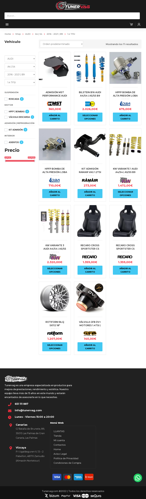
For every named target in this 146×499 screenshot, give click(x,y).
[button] (138, 478)
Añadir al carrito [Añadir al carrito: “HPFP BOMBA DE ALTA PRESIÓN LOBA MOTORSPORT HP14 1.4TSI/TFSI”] (124, 117)
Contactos (60, 445)
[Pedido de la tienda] (61, 44)
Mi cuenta (59, 440)
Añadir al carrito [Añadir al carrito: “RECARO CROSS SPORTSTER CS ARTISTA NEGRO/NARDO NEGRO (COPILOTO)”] (90, 269)
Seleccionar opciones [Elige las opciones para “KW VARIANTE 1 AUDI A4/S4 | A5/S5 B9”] (124, 193)
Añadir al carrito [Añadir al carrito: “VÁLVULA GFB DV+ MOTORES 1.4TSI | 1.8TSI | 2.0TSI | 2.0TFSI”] (90, 345)
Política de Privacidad (66, 458)
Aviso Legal (60, 454)
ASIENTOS (14, 142)
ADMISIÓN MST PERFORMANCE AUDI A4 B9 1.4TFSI (54, 95)
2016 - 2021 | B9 (55, 34)
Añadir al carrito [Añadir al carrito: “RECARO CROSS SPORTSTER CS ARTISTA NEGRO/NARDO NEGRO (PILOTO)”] (124, 269)
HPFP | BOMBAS (17, 111)
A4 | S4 (38, 34)
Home (8, 34)
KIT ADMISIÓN (16, 129)
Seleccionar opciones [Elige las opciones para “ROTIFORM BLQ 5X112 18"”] (54, 345)
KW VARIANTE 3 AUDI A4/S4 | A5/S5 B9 (54, 248)
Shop (18, 34)
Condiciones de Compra (67, 463)
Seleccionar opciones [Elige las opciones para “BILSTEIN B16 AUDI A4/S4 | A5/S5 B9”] (89, 117)
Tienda (57, 436)
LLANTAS (59, 431)
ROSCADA (14, 98)
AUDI (28, 34)
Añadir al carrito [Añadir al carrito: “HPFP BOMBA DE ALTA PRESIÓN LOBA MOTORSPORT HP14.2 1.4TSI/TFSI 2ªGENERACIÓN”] (55, 193)
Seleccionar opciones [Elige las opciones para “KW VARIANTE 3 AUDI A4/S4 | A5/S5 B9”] (54, 269)
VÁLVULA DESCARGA (19, 117)
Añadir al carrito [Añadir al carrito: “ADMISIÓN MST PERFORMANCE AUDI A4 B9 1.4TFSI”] (55, 117)
